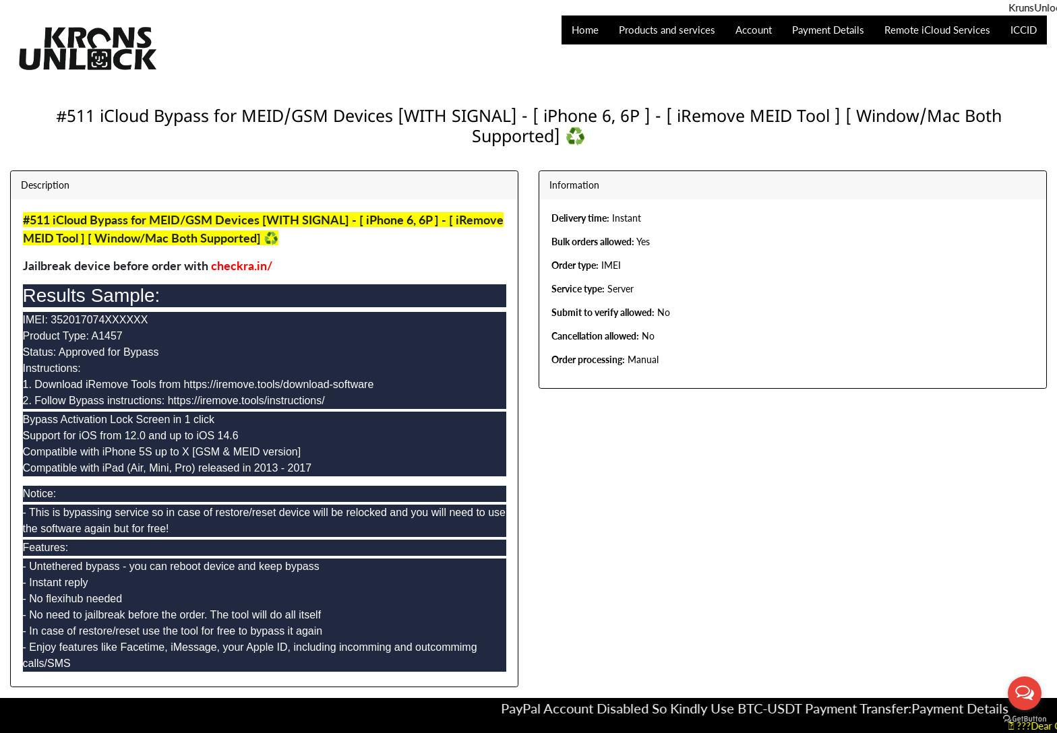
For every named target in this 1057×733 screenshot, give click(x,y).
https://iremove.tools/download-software (278, 384)
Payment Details (969, 708)
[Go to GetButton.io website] (1024, 719)
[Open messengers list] (1024, 693)
